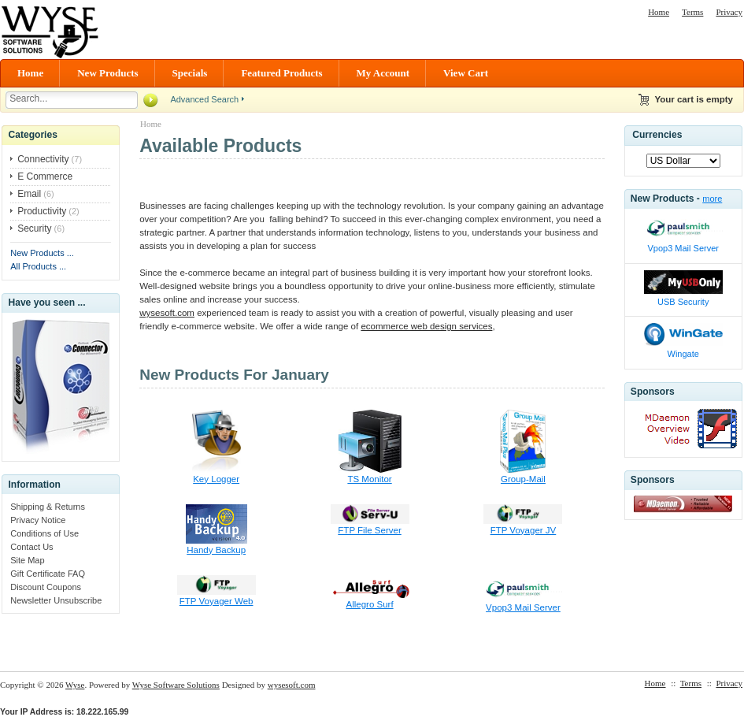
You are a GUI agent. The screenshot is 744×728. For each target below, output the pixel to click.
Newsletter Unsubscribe (56, 600)
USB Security (683, 301)
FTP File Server (369, 530)
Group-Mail (523, 479)
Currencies (657, 134)
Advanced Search (204, 99)
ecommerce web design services (426, 326)
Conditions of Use (44, 533)
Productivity (41, 211)
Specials (190, 73)
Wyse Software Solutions (176, 684)
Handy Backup (216, 550)
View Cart (465, 73)
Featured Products (281, 73)
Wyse (74, 684)
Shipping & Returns (47, 506)
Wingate (683, 353)
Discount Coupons (45, 587)
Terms (692, 12)
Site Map (27, 560)
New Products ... (42, 253)
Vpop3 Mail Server (523, 607)
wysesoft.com (166, 313)
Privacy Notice (37, 520)
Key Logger (216, 479)
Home (658, 12)
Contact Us (31, 547)
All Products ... (38, 266)
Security (34, 228)
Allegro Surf (369, 604)
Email (29, 193)
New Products (107, 73)
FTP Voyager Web (217, 601)
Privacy (729, 12)
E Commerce (44, 176)
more (712, 198)
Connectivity (42, 159)
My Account (383, 73)
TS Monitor (369, 479)
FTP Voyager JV (523, 530)
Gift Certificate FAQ (47, 573)
